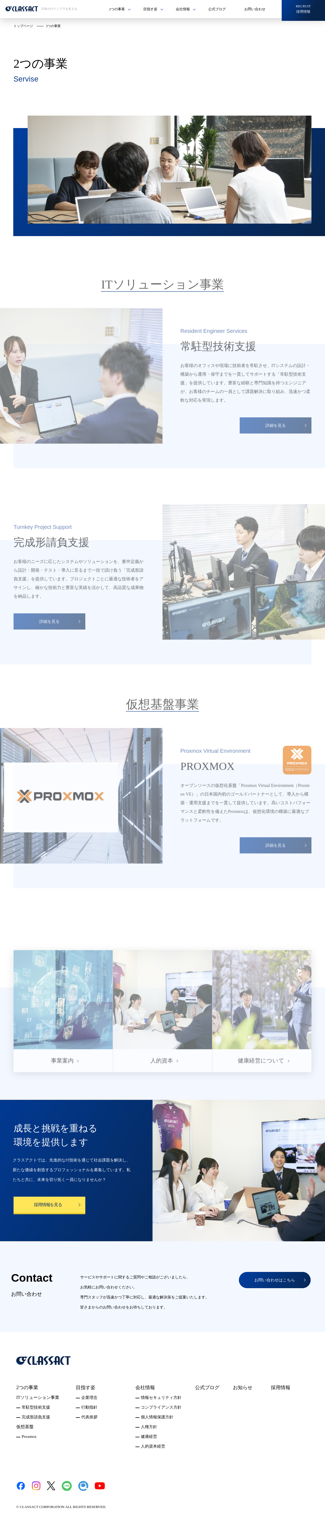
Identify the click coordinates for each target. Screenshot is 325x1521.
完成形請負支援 (36, 1417)
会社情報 (145, 1387)
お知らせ (242, 1387)
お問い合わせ (254, 9)
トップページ (23, 26)
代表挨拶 (89, 1417)
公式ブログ (217, 9)
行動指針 (89, 1407)
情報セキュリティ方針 (161, 1397)
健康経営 (149, 1436)
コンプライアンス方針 (161, 1407)
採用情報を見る (48, 1204)
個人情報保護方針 (157, 1417)
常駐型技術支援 (36, 1407)
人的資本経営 (153, 1446)
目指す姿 (85, 1387)
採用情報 (280, 1387)
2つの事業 (27, 1387)
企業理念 (89, 1397)
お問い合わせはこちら (274, 1280)
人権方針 (149, 1427)
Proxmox (29, 1436)
